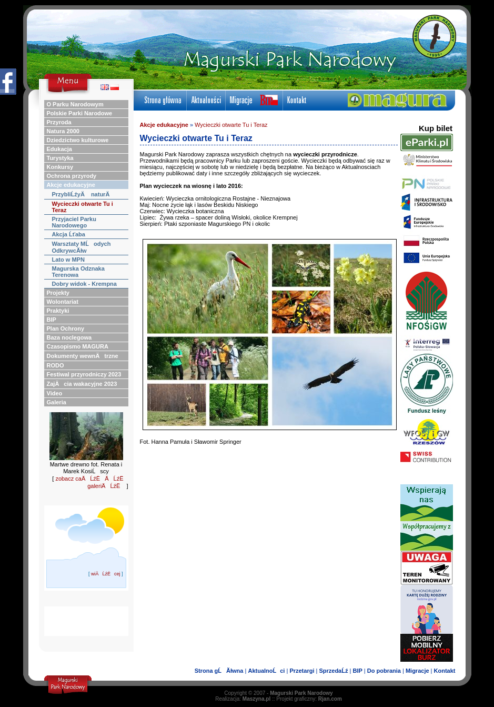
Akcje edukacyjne (164, 125)
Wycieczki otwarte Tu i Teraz (231, 125)
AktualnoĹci (266, 671)
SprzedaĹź (333, 671)
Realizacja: (242, 699)
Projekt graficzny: (309, 699)
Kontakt (445, 671)
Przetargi (301, 671)
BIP (357, 671)
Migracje (417, 671)
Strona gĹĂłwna (219, 671)
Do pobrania (384, 671)
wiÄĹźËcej (105, 573)
